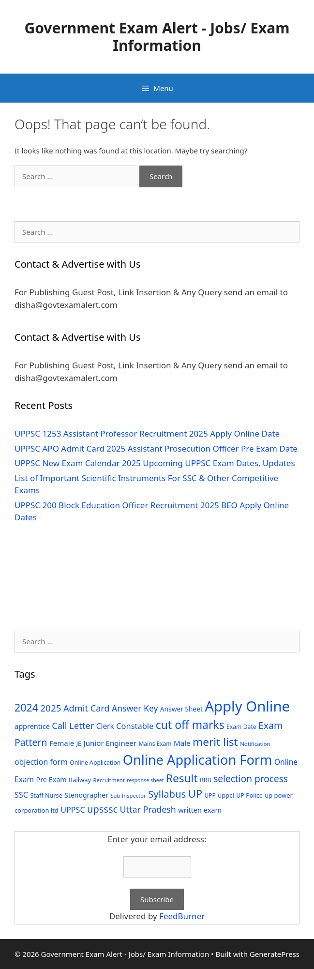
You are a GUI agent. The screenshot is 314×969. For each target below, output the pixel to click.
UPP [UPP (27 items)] (210, 795)
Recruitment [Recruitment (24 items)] (109, 780)
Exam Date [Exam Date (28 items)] (241, 727)
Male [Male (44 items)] (182, 743)
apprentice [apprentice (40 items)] (32, 726)
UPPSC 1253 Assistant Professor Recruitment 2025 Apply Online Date (147, 433)
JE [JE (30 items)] (78, 743)
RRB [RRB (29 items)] (205, 780)
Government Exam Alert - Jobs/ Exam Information (156, 36)
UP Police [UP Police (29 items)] (249, 795)
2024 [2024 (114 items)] (26, 707)
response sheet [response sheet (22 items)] (145, 780)
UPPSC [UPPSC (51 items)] (72, 809)
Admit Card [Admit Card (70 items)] (86, 708)
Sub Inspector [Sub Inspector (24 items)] (128, 795)
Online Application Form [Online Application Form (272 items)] (197, 760)
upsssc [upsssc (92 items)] (102, 809)
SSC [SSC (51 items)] (21, 794)
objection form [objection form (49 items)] (41, 762)
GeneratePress (274, 954)
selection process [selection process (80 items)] (250, 778)
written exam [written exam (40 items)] (200, 810)
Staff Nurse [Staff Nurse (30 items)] (46, 795)
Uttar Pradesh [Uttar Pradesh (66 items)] (148, 809)
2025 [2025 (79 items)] (50, 708)
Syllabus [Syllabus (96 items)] (167, 794)
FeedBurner (182, 916)
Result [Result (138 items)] (182, 778)
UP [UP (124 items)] (195, 794)
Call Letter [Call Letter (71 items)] (73, 725)
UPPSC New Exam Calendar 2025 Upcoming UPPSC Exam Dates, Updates (155, 463)
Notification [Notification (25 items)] (255, 743)
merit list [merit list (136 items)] (215, 741)
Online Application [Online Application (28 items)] (95, 762)
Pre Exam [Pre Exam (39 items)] (51, 779)
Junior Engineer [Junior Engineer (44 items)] (110, 743)
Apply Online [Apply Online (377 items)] (247, 706)
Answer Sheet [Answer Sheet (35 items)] (181, 708)
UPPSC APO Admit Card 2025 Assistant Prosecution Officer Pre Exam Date (156, 448)
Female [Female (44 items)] (61, 743)
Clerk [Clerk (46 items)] (105, 726)
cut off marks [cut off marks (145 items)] (190, 724)
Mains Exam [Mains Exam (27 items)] (154, 744)
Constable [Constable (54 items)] (134, 725)
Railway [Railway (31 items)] (80, 779)
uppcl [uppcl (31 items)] (226, 795)
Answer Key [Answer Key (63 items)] (135, 708)
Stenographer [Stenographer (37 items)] (86, 795)
